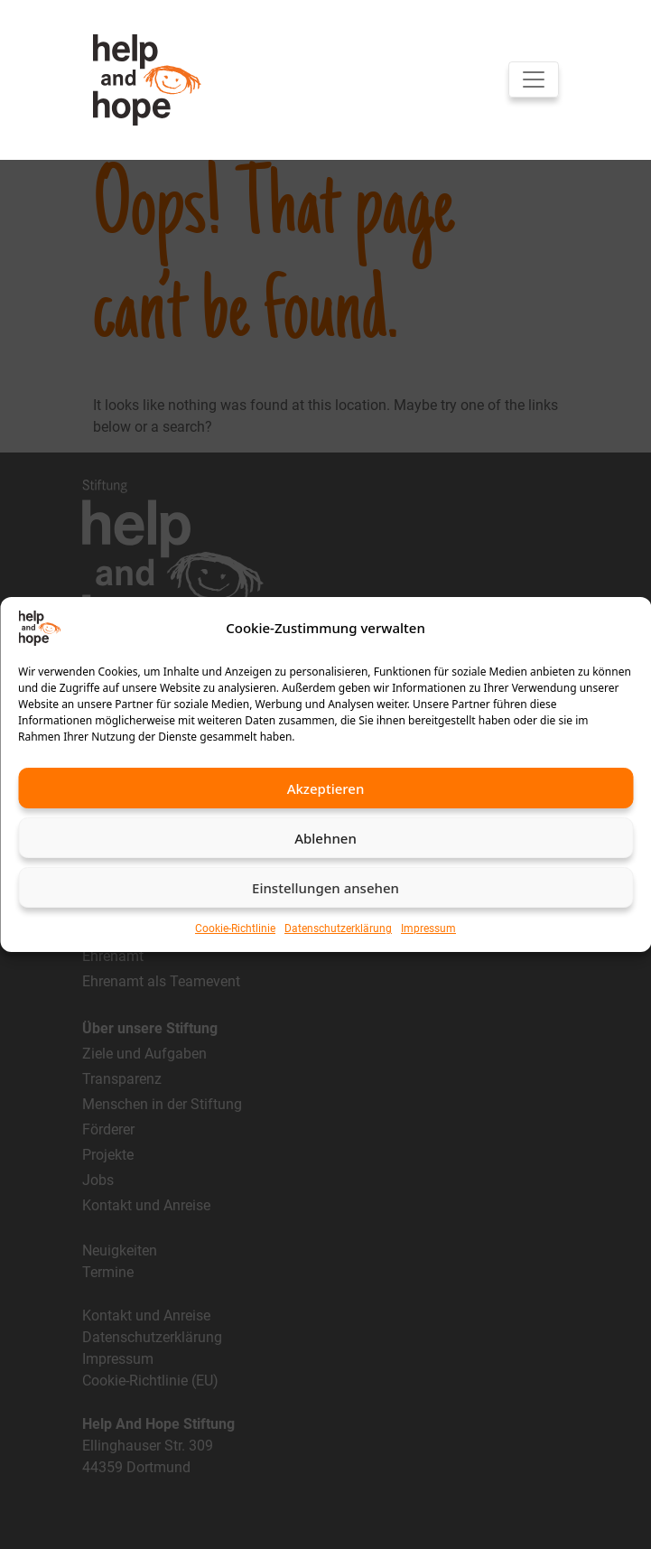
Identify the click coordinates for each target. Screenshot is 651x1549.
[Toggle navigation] (533, 79)
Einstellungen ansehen (325, 888)
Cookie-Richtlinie (235, 928)
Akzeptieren (326, 788)
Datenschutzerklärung (338, 928)
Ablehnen (325, 838)
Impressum (428, 928)
